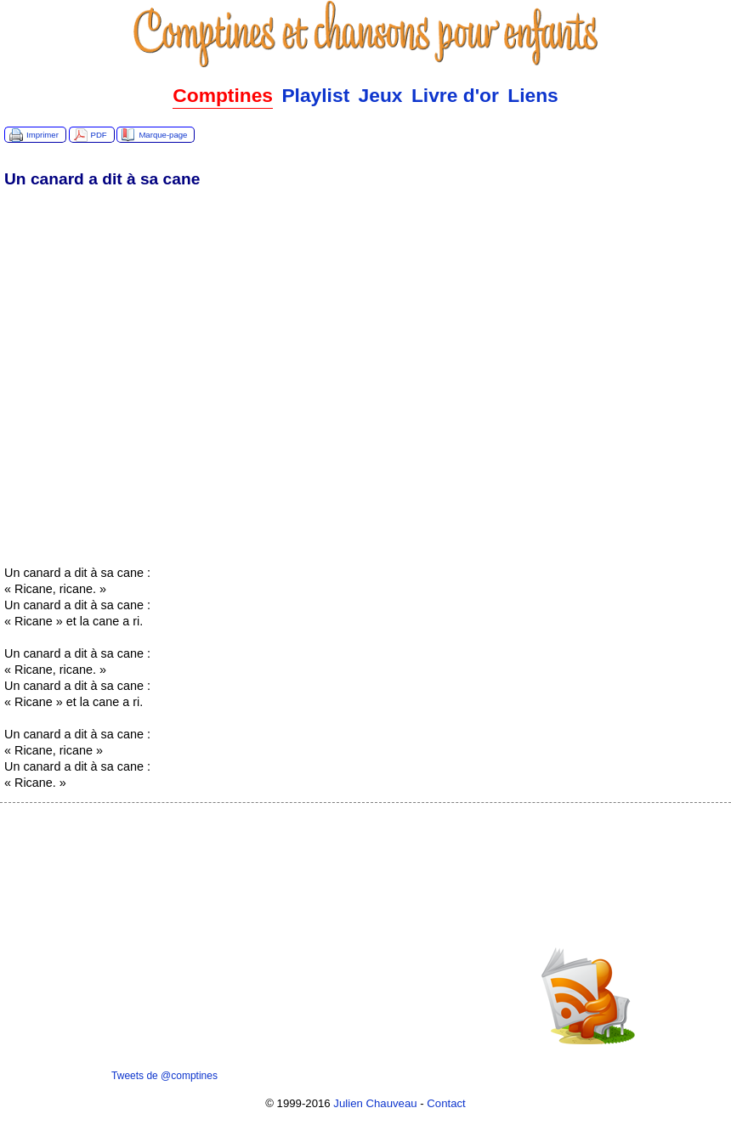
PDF (99, 134)
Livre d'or (455, 95)
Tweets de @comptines (164, 1076)
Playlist (315, 95)
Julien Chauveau (374, 1103)
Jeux (381, 95)
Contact (446, 1103)
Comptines (223, 95)
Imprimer (42, 134)
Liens (532, 95)
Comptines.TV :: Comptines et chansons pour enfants (365, 34)
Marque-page (163, 134)
